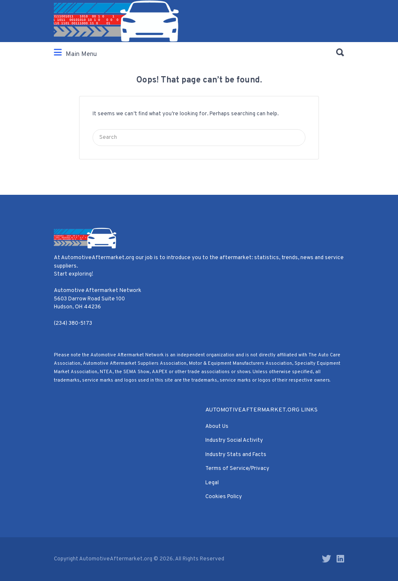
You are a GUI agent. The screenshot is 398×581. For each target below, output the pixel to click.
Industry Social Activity (234, 440)
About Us (216, 426)
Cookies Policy (223, 496)
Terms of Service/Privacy (237, 468)
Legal (212, 483)
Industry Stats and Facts (235, 454)
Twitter (326, 559)
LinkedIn (340, 559)
